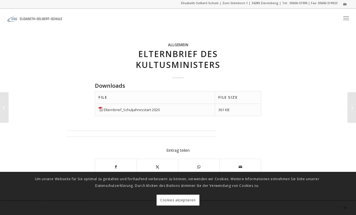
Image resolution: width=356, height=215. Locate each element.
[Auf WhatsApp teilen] (198, 167)
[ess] (35, 18)
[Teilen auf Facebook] (116, 167)
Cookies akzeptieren (178, 200)
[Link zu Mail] (345, 4)
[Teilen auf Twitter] (157, 167)
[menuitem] (346, 18)
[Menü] (346, 18)
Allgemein (178, 44)
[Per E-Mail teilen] (240, 167)
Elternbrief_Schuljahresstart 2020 (132, 109)
